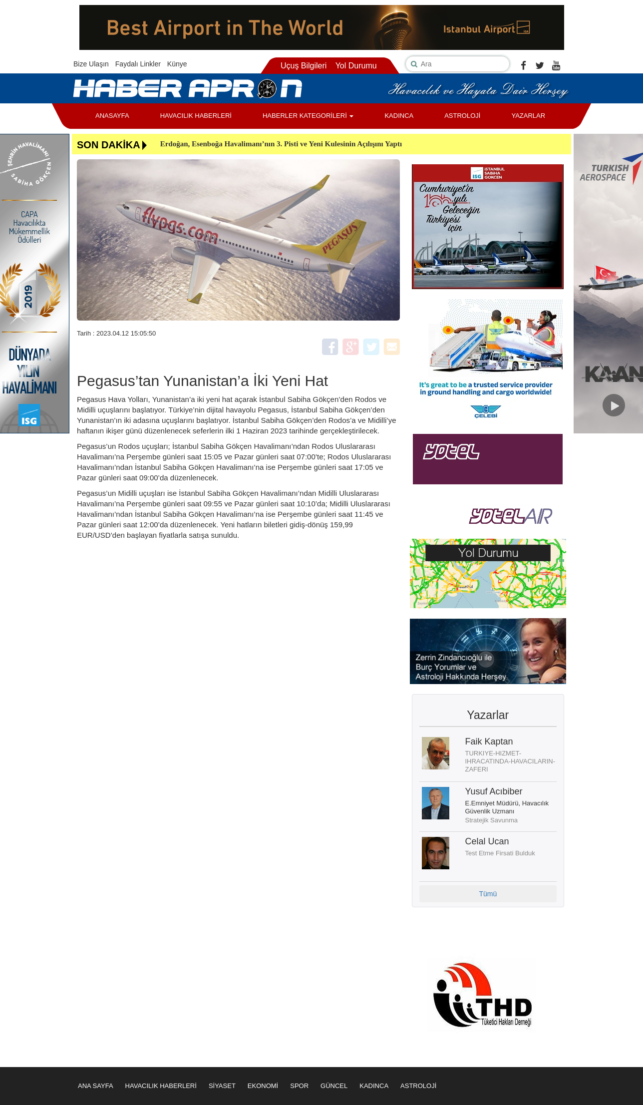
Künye (177, 64)
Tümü (488, 894)
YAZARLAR (528, 115)
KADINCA (398, 115)
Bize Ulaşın (91, 64)
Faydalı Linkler (138, 64)
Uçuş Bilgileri (303, 65)
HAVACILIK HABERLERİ (196, 115)
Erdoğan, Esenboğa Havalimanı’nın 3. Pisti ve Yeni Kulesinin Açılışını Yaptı (281, 144)
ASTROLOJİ (462, 115)
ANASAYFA (112, 115)
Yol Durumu (356, 65)
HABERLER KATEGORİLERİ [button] (308, 115)
